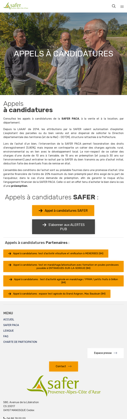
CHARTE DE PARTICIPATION (20, 341)
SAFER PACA (11, 325)
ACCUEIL (8, 319)
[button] (63, 210)
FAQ (5, 336)
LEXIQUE (8, 330)
